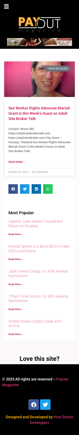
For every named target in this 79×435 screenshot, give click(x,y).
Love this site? (39, 358)
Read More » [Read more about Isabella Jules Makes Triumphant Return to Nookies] (15, 234)
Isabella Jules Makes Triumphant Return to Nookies (35, 223)
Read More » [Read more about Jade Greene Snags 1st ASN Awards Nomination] (15, 284)
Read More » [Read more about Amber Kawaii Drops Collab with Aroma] (15, 334)
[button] (39, 6)
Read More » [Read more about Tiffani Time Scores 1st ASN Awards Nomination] (15, 309)
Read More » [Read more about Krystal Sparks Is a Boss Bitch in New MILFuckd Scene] (15, 259)
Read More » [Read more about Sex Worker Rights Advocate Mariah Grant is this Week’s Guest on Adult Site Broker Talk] (16, 162)
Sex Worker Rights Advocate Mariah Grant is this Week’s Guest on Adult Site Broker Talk (39, 113)
